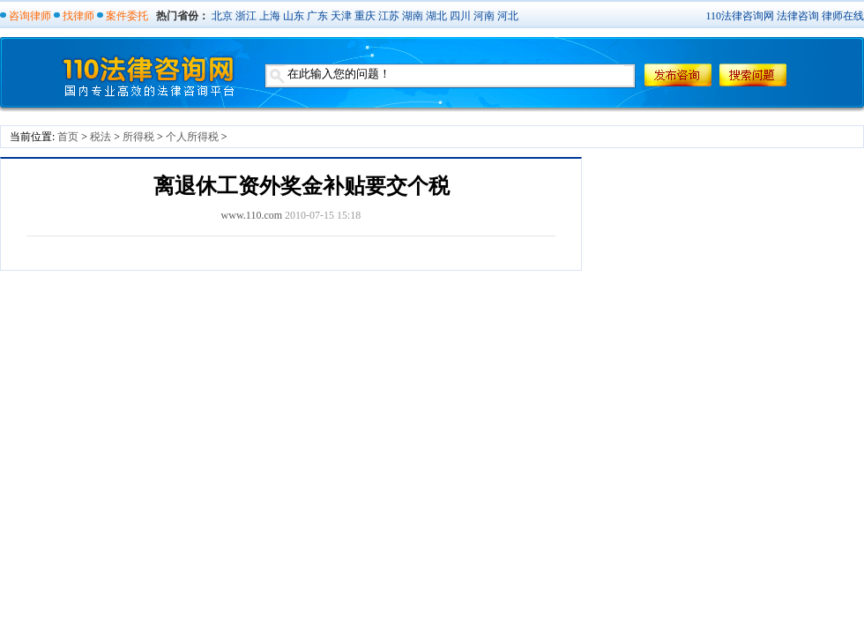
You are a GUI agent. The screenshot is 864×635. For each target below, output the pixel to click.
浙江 (246, 16)
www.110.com (251, 215)
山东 (293, 16)
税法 (100, 137)
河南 (484, 16)
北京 (222, 16)
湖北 (436, 16)
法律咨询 (798, 16)
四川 (460, 16)
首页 (67, 137)
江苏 (388, 16)
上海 (269, 16)
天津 (341, 16)
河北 (507, 16)
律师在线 (843, 16)
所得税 (138, 137)
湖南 (412, 16)
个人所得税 (192, 137)
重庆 (365, 16)
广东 (317, 16)
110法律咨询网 (739, 16)
